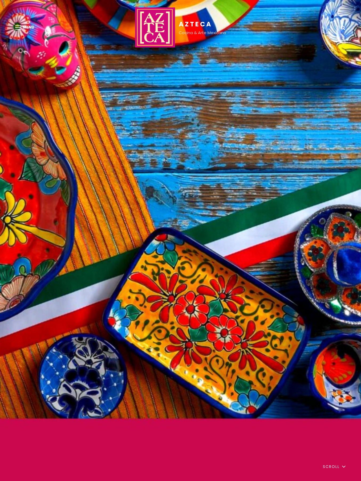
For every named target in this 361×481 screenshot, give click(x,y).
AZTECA (195, 24)
